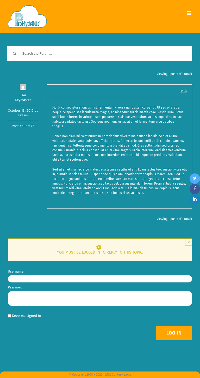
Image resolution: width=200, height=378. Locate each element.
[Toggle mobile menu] (189, 13)
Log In (174, 333)
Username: (16, 271)
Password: (15, 287)
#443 (183, 91)
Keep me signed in (26, 316)
